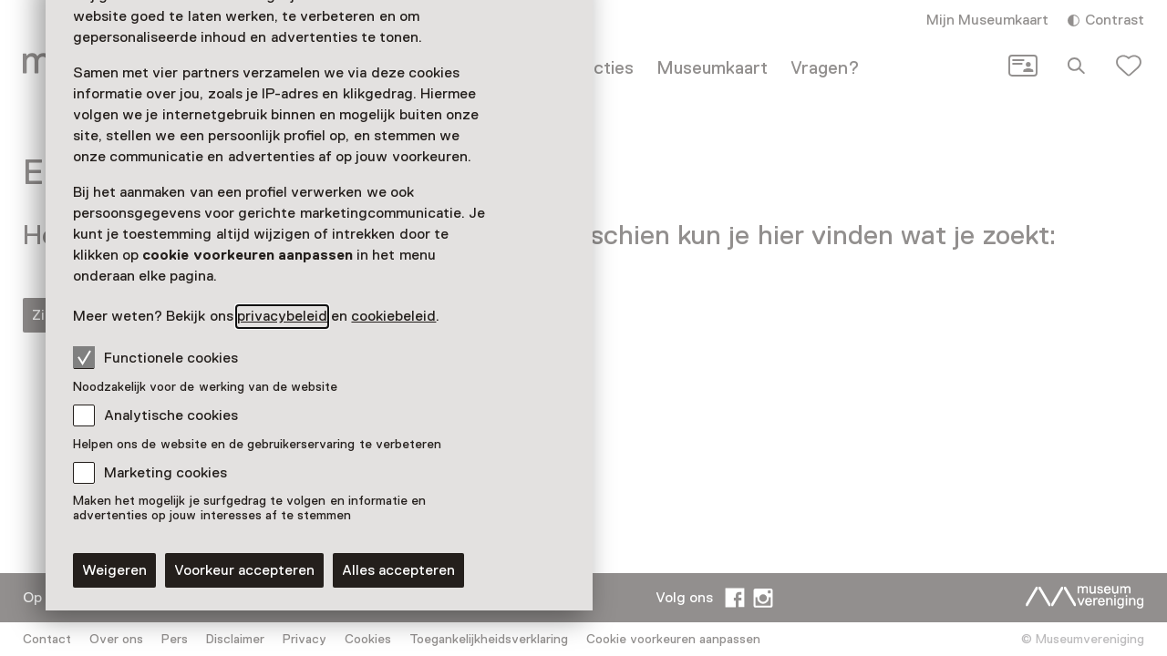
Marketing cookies (165, 473)
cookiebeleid (393, 316)
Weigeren (114, 570)
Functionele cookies (155, 357)
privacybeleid (282, 316)
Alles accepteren (398, 570)
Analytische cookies (171, 415)
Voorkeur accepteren (244, 570)
